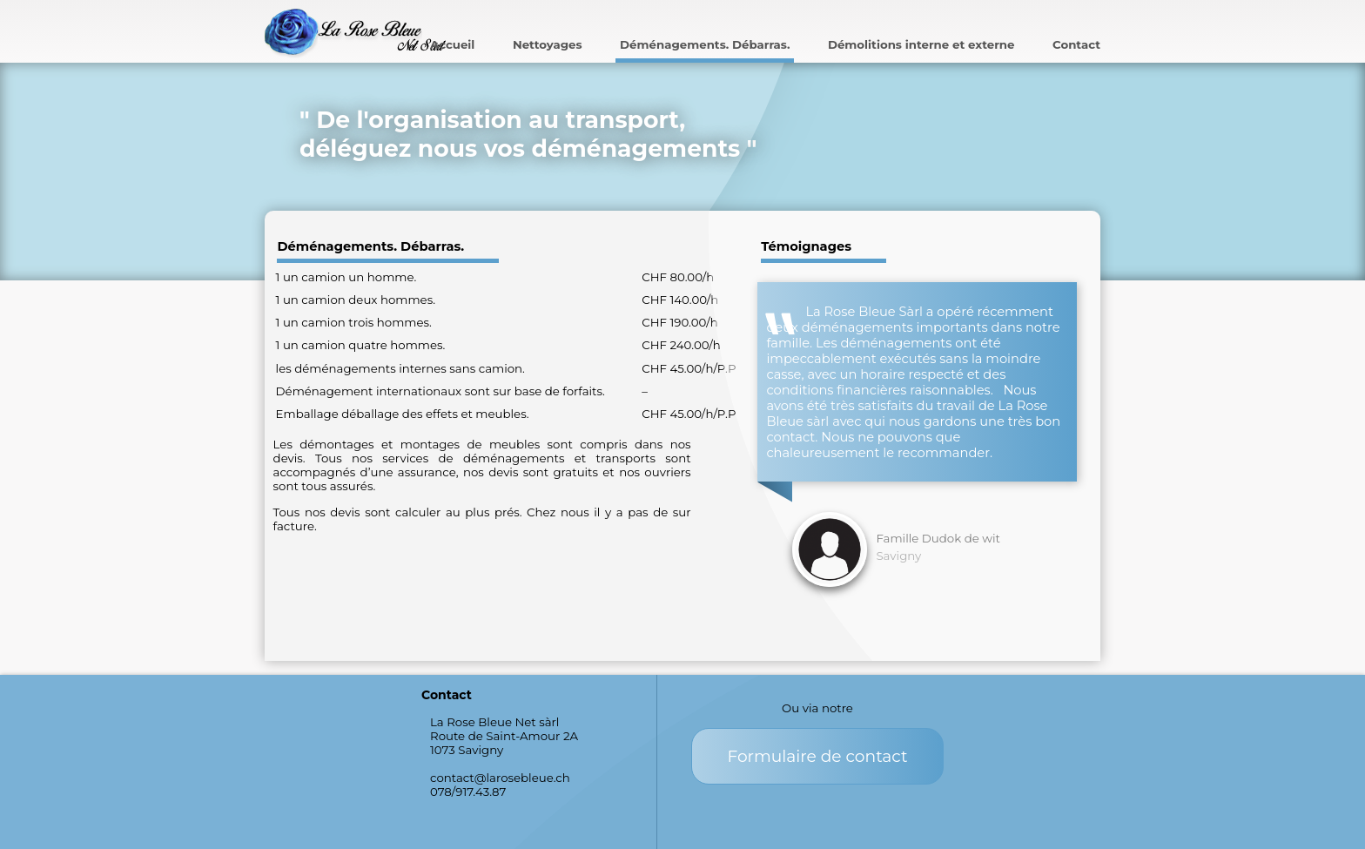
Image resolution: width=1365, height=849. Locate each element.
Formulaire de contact (817, 756)
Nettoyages (547, 44)
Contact (1076, 44)
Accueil (452, 44)
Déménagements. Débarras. (705, 44)
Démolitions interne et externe (921, 44)
